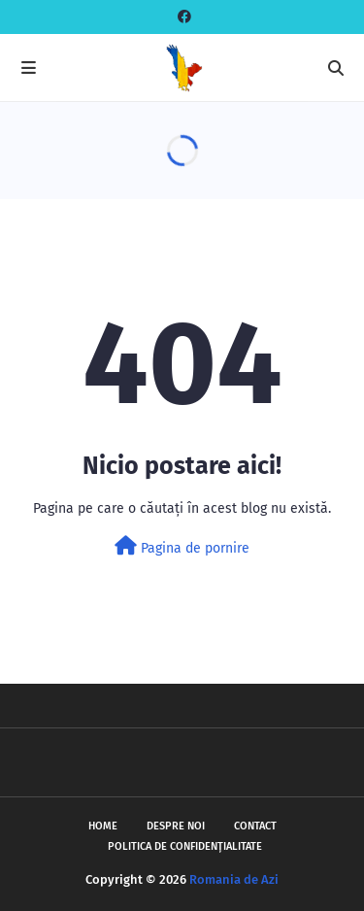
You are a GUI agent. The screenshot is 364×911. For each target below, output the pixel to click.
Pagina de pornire (182, 546)
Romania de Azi (234, 879)
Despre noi (176, 826)
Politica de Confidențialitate (185, 846)
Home (102, 826)
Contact (255, 826)
